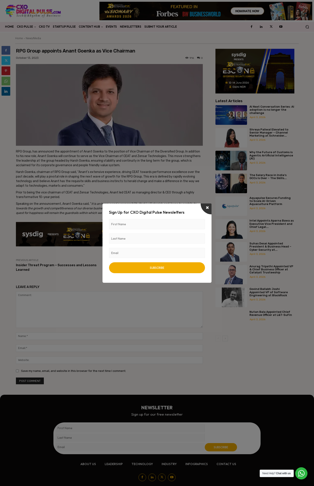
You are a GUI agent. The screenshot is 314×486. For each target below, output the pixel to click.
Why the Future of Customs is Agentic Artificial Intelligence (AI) (271, 155)
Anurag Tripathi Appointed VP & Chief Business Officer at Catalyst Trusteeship (271, 269)
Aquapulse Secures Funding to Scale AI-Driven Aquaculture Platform (270, 201)
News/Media (33, 38)
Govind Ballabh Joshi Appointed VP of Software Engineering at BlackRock (268, 292)
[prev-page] (218, 338)
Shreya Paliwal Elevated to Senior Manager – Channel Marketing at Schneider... (268, 132)
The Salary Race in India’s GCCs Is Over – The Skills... (268, 176)
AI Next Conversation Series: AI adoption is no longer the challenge (271, 110)
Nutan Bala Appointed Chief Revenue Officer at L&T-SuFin (270, 313)
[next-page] (225, 338)
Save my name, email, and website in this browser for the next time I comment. (73, 371)
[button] (307, 27)
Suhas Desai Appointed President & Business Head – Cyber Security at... (270, 246)
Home (19, 38)
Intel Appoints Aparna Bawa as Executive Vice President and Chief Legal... (271, 224)
